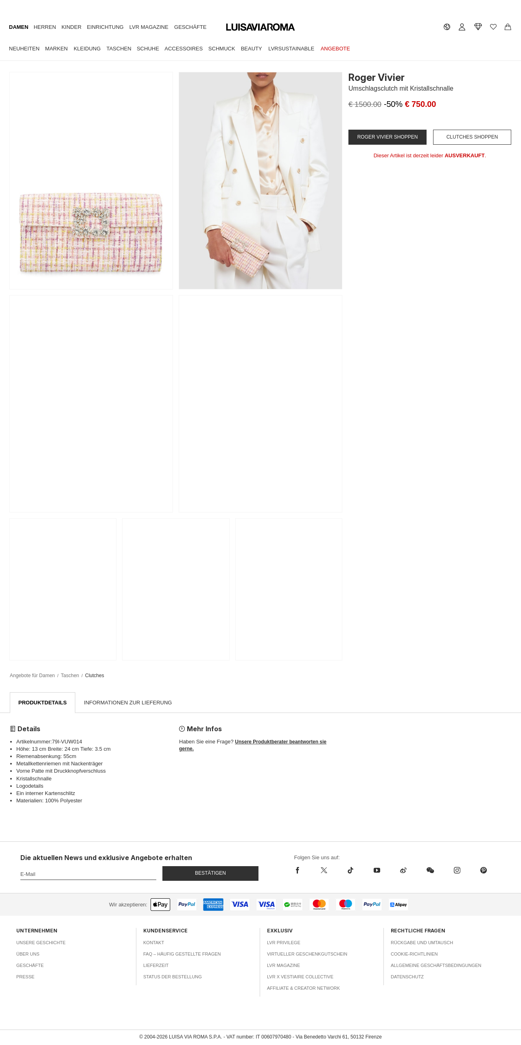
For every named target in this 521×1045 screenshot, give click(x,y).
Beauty (251, 49)
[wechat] (430, 870)
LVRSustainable (291, 49)
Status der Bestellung (172, 976)
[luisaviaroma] (260, 27)
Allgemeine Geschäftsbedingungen (436, 965)
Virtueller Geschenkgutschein (307, 954)
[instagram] (457, 870)
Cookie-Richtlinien (414, 954)
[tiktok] (350, 870)
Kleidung (87, 49)
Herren (45, 27)
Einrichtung (105, 27)
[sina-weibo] (403, 870)
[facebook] (302, 870)
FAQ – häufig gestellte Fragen (182, 954)
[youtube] (376, 870)
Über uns (27, 954)
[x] (324, 870)
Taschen (118, 49)
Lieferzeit (156, 965)
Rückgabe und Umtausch (422, 942)
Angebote (335, 49)
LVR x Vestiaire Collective (300, 976)
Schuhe (148, 49)
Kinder (71, 27)
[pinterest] (483, 870)
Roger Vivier (376, 77)
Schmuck (221, 49)
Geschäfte (190, 27)
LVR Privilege (283, 942)
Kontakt (153, 942)
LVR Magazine (149, 27)
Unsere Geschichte (41, 942)
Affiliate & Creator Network (303, 988)
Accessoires (183, 49)
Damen (18, 27)
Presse (25, 976)
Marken (56, 49)
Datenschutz (407, 976)
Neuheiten (24, 49)
